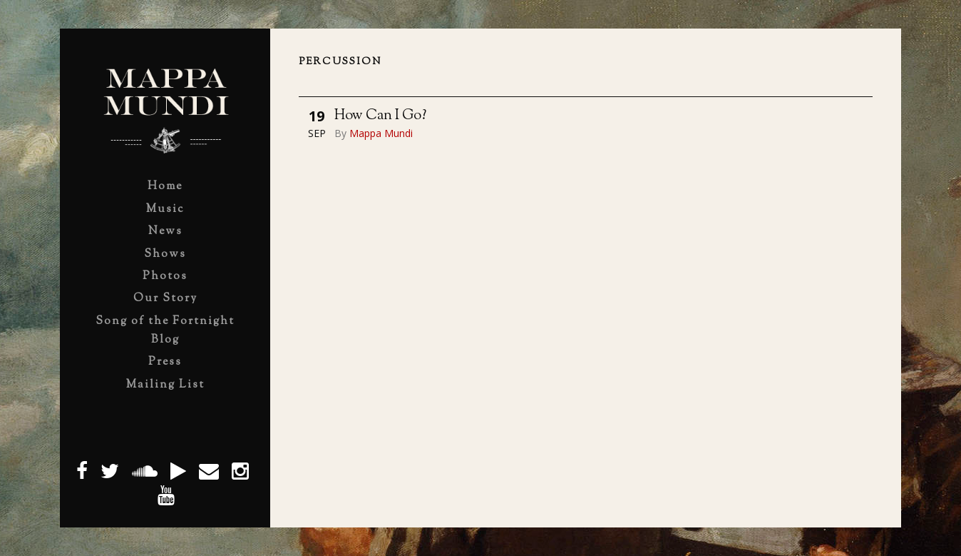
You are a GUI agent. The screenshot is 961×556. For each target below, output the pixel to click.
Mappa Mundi (381, 133)
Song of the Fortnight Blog (165, 330)
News (165, 231)
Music (165, 209)
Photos (165, 276)
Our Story (165, 298)
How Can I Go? (380, 116)
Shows (165, 254)
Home (165, 186)
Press (165, 362)
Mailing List (165, 385)
